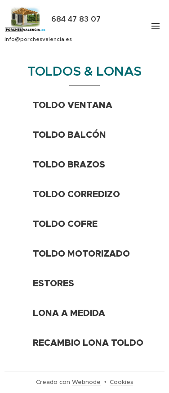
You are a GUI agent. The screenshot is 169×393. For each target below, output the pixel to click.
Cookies (121, 382)
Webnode (86, 382)
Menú (155, 26)
